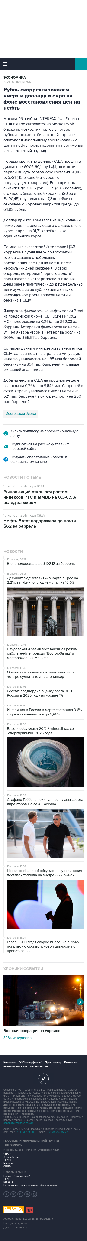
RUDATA (8, 1182)
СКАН (6, 1179)
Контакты (9, 1062)
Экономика (14, 77)
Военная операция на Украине (31, 1031)
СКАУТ (7, 1160)
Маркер (8, 1163)
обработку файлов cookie (18, 1122)
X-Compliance (11, 1157)
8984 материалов (17, 1038)
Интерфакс (43, 64)
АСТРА (7, 1166)
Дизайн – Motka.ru (15, 1227)
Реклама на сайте (15, 1066)
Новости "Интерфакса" (16, 1176)
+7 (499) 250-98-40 (26, 1132)
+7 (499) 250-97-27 (57, 1132)
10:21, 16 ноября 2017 (17, 82)
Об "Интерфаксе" (30, 1062)
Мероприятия (39, 1066)
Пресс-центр (53, 1062)
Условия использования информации (28, 1219)
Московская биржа (20, 414)
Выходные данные (15, 1223)
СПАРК (7, 1154)
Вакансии (70, 1062)
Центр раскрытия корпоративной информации (30, 1185)
